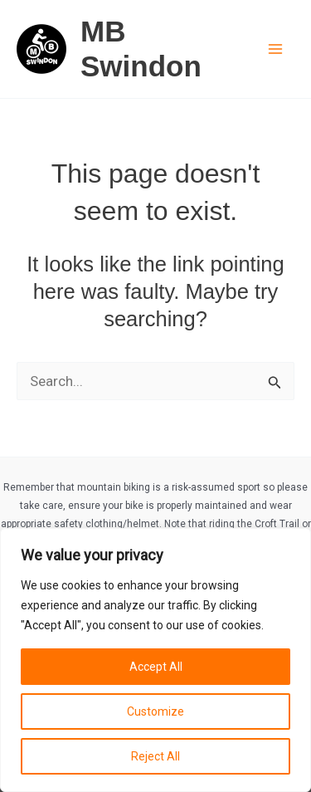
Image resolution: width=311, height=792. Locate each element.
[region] (155, 660)
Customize (155, 711)
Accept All (155, 666)
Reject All (155, 756)
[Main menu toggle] (276, 49)
